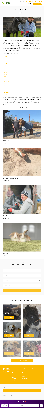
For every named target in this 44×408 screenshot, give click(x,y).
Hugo (5, 78)
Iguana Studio (10, 399)
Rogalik (5, 64)
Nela (5, 60)
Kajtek (5, 73)
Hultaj (5, 89)
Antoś (5, 84)
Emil (5, 91)
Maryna (5, 57)
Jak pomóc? (14, 377)
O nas (13, 372)
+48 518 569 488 (38, 1)
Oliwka (5, 75)
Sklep (13, 383)
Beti (5, 66)
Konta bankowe (15, 375)
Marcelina (6, 69)
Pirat (5, 86)
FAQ (23, 383)
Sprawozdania (25, 380)
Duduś (5, 95)
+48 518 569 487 (29, 1)
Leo (4, 80)
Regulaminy (24, 378)
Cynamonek (6, 93)
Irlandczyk (6, 82)
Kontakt (23, 372)
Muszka (5, 62)
